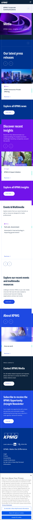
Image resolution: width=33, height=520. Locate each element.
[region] (16, 496)
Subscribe (22, 444)
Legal (5, 454)
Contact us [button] (8, 383)
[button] (30, 2)
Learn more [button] (8, 112)
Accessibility (7, 458)
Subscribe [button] (8, 421)
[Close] (31, 475)
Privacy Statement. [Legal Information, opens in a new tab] (7, 505)
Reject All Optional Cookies (16, 513)
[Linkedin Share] (15, 444)
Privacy (5, 456)
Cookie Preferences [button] (9, 460)
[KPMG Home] (4, 2)
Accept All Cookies (16, 517)
